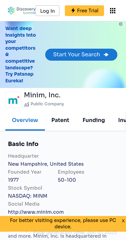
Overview (25, 120)
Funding (93, 120)
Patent (60, 120)
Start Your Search (81, 54)
